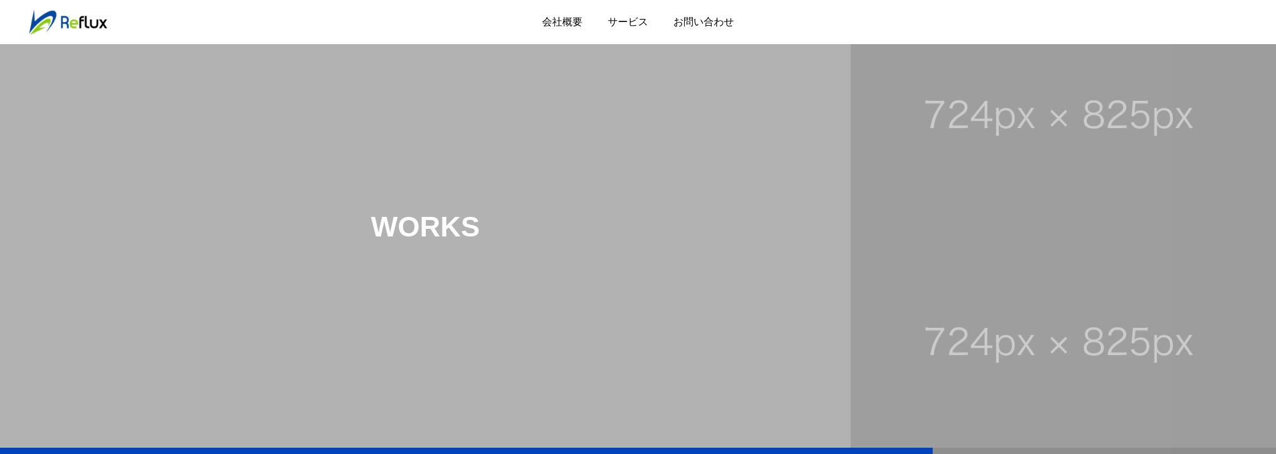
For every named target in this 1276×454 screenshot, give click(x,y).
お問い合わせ (703, 21)
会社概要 (562, 21)
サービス (628, 21)
